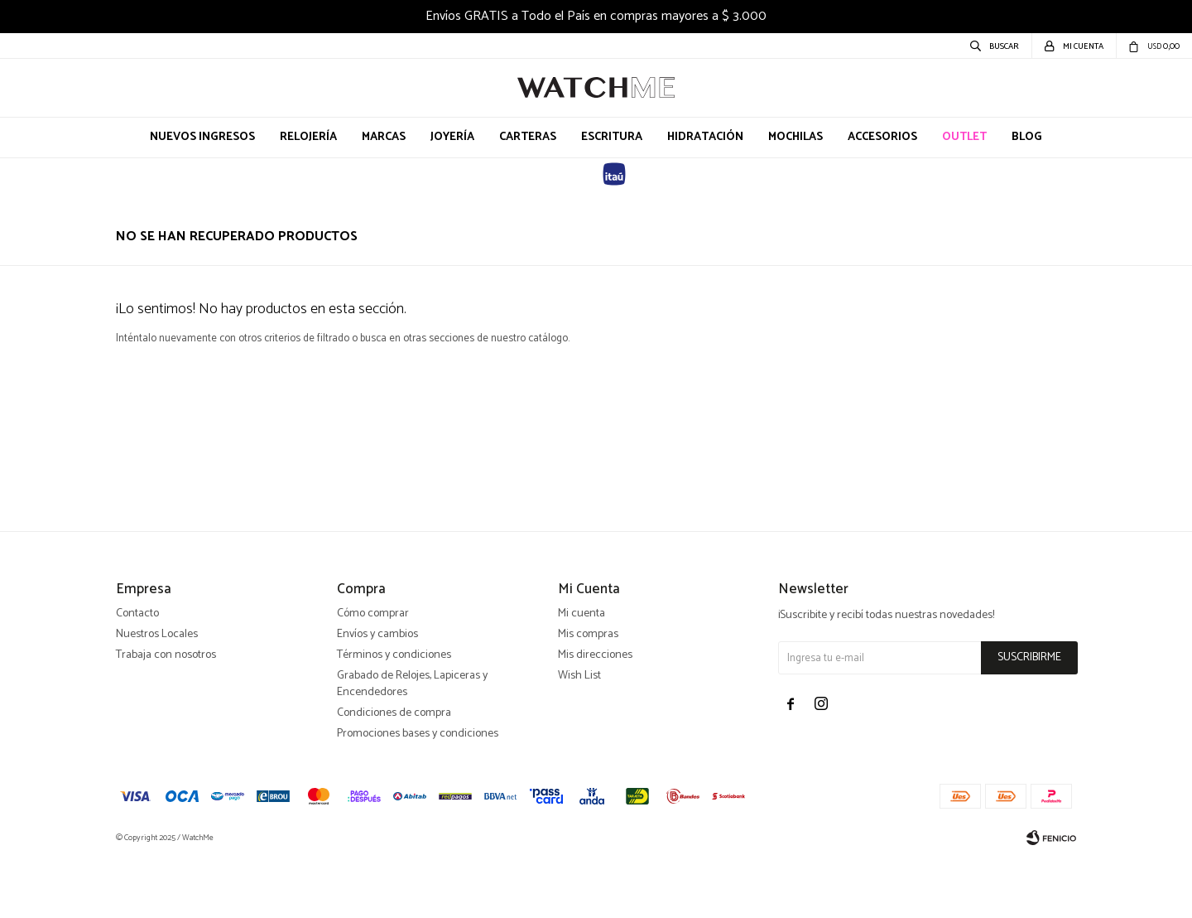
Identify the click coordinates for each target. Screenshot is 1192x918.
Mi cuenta (581, 673)
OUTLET (964, 137)
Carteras (527, 137)
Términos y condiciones (394, 714)
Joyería (452, 137)
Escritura (611, 137)
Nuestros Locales (157, 693)
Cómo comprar (373, 673)
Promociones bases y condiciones (417, 793)
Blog (1027, 137)
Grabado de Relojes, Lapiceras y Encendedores (412, 743)
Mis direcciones (595, 714)
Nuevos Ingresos (202, 137)
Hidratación (705, 137)
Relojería (308, 137)
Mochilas (795, 137)
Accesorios (882, 137)
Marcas (384, 137)
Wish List (579, 735)
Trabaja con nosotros (166, 714)
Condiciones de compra (394, 772)
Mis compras (588, 693)
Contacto (137, 673)
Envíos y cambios (377, 693)
